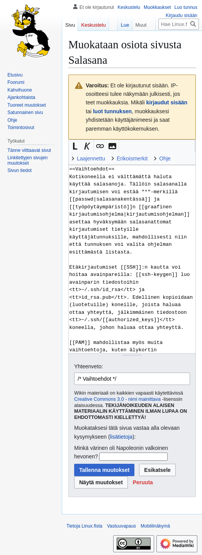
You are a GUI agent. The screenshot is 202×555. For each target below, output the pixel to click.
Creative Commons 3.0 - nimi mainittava (117, 399)
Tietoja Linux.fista (84, 526)
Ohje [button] (165, 158)
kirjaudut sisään (166, 102)
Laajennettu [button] (91, 158)
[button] (75, 146)
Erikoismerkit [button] (132, 158)
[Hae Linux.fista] (178, 24)
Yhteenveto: (88, 366)
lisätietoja (121, 437)
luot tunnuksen (112, 111)
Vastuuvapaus (121, 526)
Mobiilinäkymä (155, 526)
